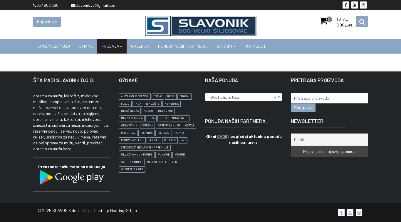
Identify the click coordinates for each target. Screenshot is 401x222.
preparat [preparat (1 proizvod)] (163, 132)
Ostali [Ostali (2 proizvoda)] (189, 125)
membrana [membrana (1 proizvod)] (172, 103)
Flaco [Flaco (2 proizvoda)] (125, 103)
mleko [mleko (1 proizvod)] (148, 110)
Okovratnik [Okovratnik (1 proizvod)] (129, 125)
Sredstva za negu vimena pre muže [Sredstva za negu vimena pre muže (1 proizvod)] (145, 147)
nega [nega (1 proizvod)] (163, 118)
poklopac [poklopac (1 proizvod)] (128, 132)
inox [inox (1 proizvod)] (138, 103)
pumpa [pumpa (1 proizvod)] (179, 132)
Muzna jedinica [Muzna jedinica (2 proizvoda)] (131, 118)
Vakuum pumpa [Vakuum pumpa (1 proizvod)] (131, 161)
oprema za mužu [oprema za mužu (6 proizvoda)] (169, 125)
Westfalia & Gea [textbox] (242, 97)
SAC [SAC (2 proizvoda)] (183, 140)
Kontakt (226, 46)
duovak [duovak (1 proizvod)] (184, 96)
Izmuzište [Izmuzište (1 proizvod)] (153, 103)
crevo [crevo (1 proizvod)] (158, 96)
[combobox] (243, 97)
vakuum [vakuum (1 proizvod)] (180, 154)
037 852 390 (45, 5)
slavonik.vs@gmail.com (93, 5)
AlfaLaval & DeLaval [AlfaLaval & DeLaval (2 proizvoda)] (135, 96)
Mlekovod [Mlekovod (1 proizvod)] (165, 110)
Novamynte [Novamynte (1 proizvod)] (179, 118)
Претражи (303, 107)
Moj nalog (47, 21)
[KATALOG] (254, 46)
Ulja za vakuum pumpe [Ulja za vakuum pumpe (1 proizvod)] (136, 154)
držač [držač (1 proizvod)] (171, 96)
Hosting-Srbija (123, 210)
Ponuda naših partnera (182, 46)
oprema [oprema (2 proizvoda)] (147, 125)
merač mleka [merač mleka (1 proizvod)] (130, 110)
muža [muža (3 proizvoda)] (151, 118)
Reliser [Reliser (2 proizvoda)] (154, 140)
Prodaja (112, 46)
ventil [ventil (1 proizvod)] (176, 161)
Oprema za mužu (54, 46)
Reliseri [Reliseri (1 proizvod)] (170, 140)
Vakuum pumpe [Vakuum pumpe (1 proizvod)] (156, 161)
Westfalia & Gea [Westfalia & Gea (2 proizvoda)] (132, 169)
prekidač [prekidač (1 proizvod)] (146, 132)
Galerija (140, 46)
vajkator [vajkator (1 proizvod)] (163, 154)
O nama (86, 46)
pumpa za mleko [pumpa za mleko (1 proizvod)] (132, 140)
